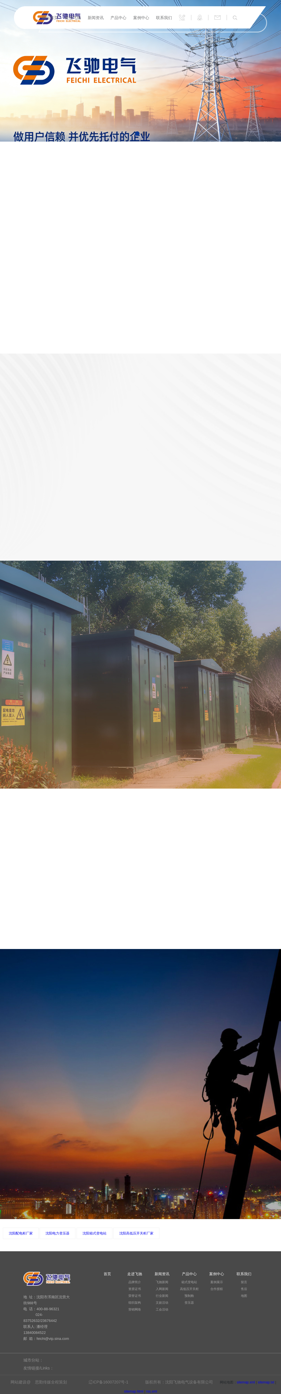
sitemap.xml (246, 1382)
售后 (244, 1289)
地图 (244, 1295)
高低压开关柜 (189, 1289)
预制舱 (189, 1295)
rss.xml (151, 1391)
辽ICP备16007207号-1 (108, 1382)
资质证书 (134, 1289)
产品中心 (118, 17)
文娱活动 (162, 1302)
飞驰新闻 (162, 1282)
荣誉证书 (134, 1295)
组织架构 (134, 1302)
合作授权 (216, 1289)
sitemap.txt (266, 1382)
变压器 (189, 1302)
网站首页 (50, 17)
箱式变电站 (189, 1282)
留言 (244, 1282)
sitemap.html (133, 1391)
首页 (107, 1274)
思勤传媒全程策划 (51, 1382)
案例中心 (141, 17)
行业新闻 (162, 1295)
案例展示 (216, 1282)
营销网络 (134, 1309)
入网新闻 (162, 1289)
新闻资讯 (96, 17)
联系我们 (164, 17)
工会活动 (162, 1309)
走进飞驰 (73, 17)
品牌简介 (134, 1282)
